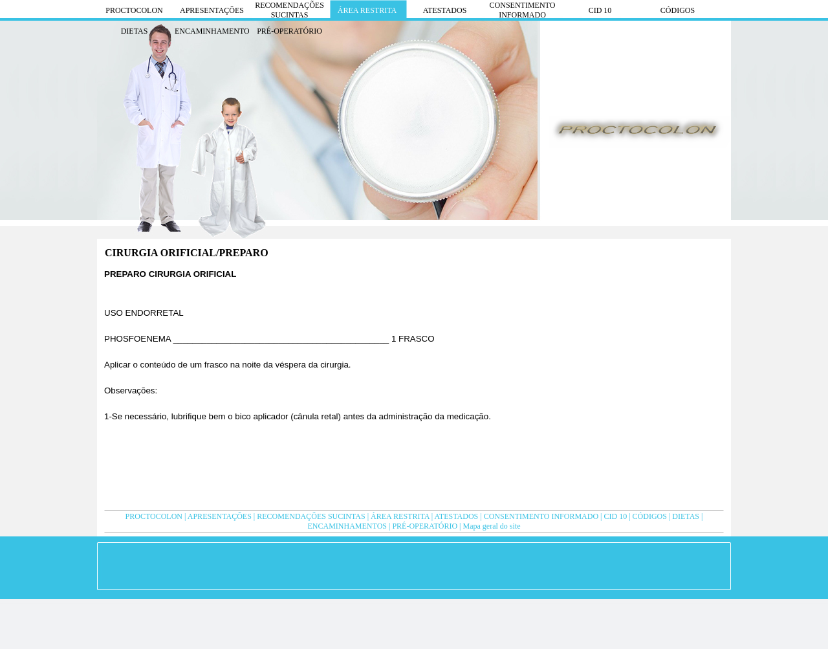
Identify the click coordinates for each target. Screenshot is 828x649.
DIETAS (685, 516)
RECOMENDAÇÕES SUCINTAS (311, 516)
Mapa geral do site (491, 526)
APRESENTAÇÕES (220, 516)
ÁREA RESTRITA (400, 516)
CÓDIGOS (650, 516)
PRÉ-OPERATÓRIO (424, 526)
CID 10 (615, 516)
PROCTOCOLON (153, 516)
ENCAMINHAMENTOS (347, 526)
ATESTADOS (457, 516)
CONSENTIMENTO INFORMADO (541, 516)
